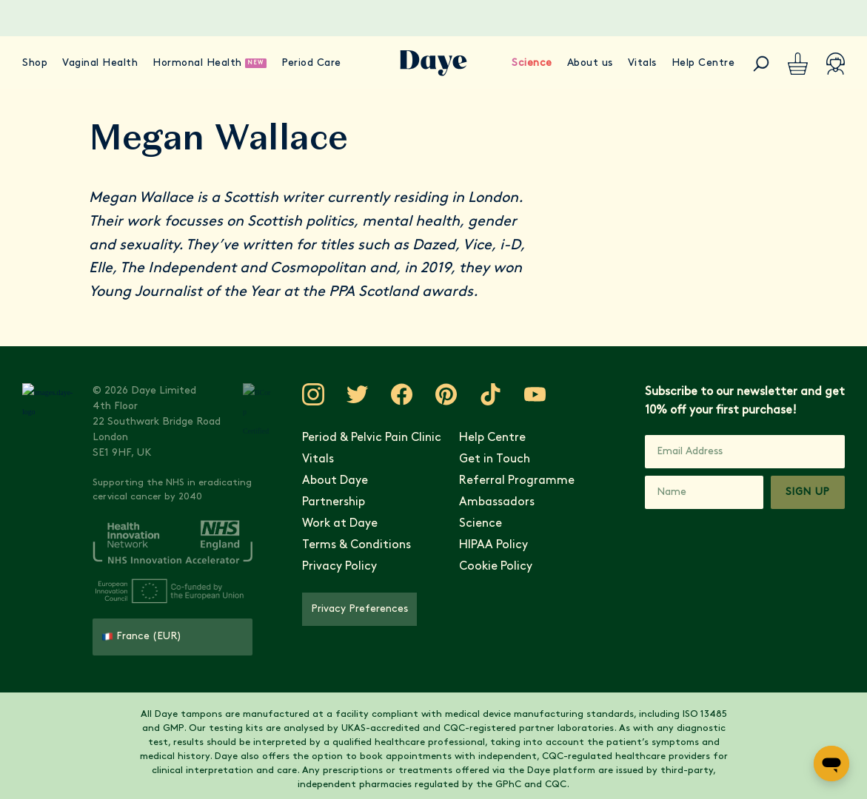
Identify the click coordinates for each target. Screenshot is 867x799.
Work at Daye (323, 524)
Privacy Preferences (343, 609)
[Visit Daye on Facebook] (386, 394)
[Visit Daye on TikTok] (474, 394)
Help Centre (703, 63)
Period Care (311, 63)
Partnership (317, 502)
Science (532, 63)
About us (590, 63)
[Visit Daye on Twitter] (341, 394)
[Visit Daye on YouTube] (519, 394)
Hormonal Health (197, 63)
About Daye (319, 481)
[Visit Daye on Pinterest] (430, 394)
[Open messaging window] (831, 763)
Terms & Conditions (340, 545)
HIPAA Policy (483, 545)
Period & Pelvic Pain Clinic (355, 438)
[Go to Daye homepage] (433, 63)
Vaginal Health (100, 63)
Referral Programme (506, 481)
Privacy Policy (323, 567)
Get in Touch (484, 459)
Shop (34, 63)
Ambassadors (486, 502)
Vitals (642, 63)
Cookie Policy (485, 567)
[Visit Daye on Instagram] (297, 394)
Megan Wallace (141, 198)
